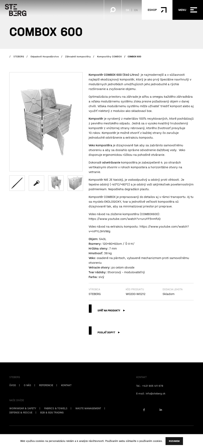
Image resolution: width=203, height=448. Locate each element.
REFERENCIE (46, 391)
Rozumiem (174, 441)
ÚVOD (12, 391)
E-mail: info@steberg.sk (150, 400)
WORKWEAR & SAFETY (22, 414)
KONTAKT (66, 391)
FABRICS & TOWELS (55, 414)
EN (136, 10)
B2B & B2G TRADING (52, 419)
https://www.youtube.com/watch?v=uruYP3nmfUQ (125, 218)
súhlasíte (131, 440)
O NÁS (27, 391)
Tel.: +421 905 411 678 (149, 392)
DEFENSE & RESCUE (20, 419)
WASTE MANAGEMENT (88, 414)
